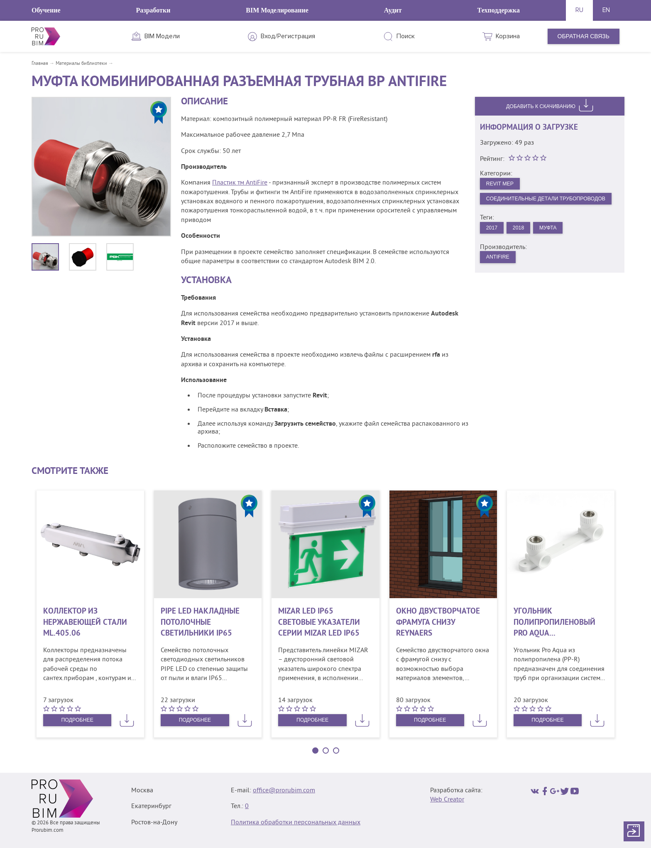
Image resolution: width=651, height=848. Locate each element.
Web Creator (447, 800)
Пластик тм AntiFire (239, 183)
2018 (523, 238)
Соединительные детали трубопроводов (548, 205)
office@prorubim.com (284, 790)
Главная (40, 64)
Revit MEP (502, 185)
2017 (493, 238)
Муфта (557, 238)
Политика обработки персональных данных (295, 822)
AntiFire (500, 269)
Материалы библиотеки (81, 64)
